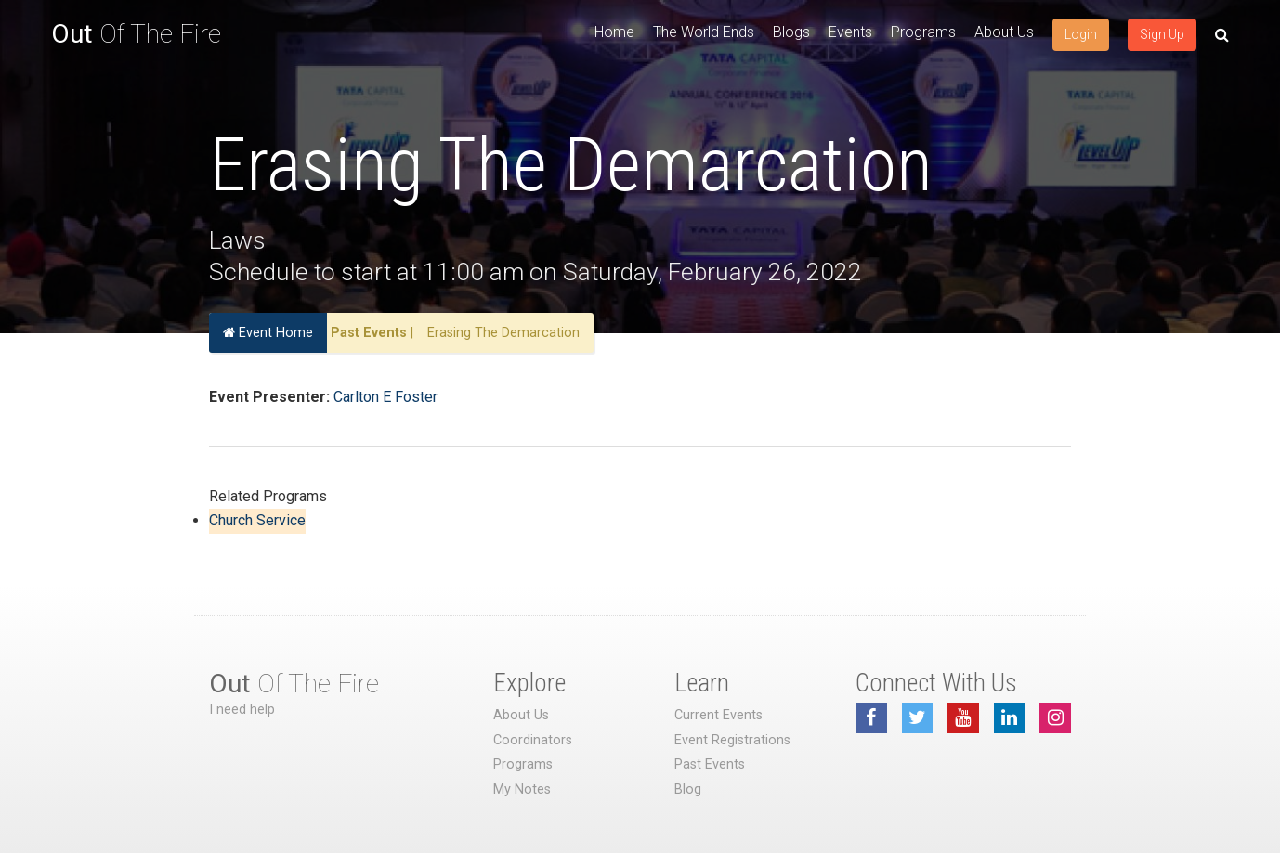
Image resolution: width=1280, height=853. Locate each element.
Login (1080, 34)
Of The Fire (136, 34)
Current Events (718, 715)
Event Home (268, 333)
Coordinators (532, 740)
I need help (242, 709)
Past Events (369, 333)
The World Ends (703, 32)
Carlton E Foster (385, 397)
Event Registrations (732, 740)
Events (850, 32)
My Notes (522, 789)
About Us (1004, 32)
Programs (923, 32)
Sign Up (1162, 34)
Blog (687, 789)
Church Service (257, 520)
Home (614, 32)
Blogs (791, 32)
